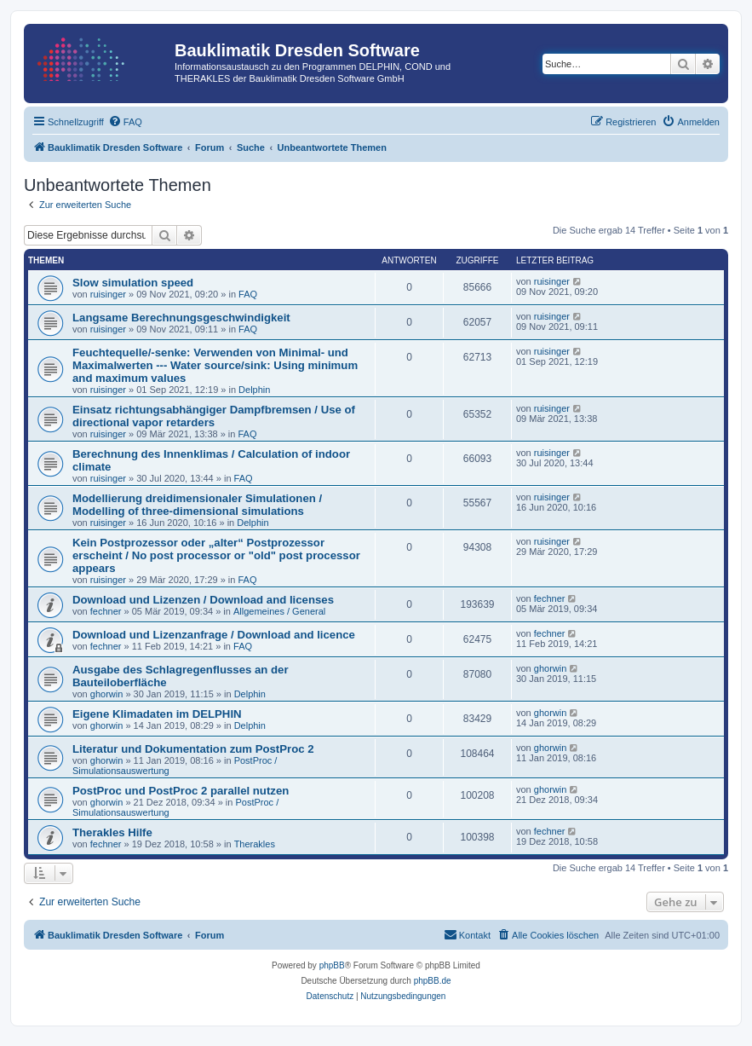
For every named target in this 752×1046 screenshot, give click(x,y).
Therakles (254, 844)
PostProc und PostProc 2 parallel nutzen (180, 790)
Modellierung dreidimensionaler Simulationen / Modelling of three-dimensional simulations (197, 504)
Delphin (254, 389)
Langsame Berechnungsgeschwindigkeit (181, 317)
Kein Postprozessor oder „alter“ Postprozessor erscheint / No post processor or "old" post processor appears (216, 555)
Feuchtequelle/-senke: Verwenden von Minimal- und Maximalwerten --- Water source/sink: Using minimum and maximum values (215, 365)
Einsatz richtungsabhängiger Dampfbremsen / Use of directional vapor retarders (213, 416)
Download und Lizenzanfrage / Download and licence (213, 634)
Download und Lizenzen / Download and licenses (203, 599)
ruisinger (108, 294)
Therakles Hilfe (112, 832)
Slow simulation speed (132, 282)
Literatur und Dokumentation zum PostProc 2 (193, 749)
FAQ (247, 294)
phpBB (332, 965)
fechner (106, 611)
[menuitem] (125, 122)
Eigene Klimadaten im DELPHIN (157, 714)
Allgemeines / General (279, 611)
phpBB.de (432, 980)
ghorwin (106, 694)
